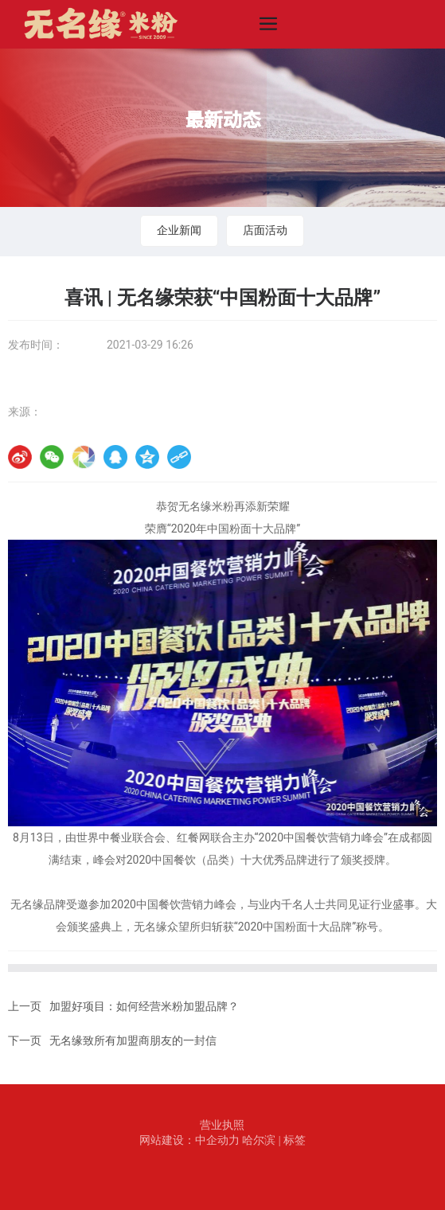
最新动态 (223, 119)
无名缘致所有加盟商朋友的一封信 (133, 1041)
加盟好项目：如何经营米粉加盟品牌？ (144, 1007)
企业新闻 (179, 230)
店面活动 (265, 230)
